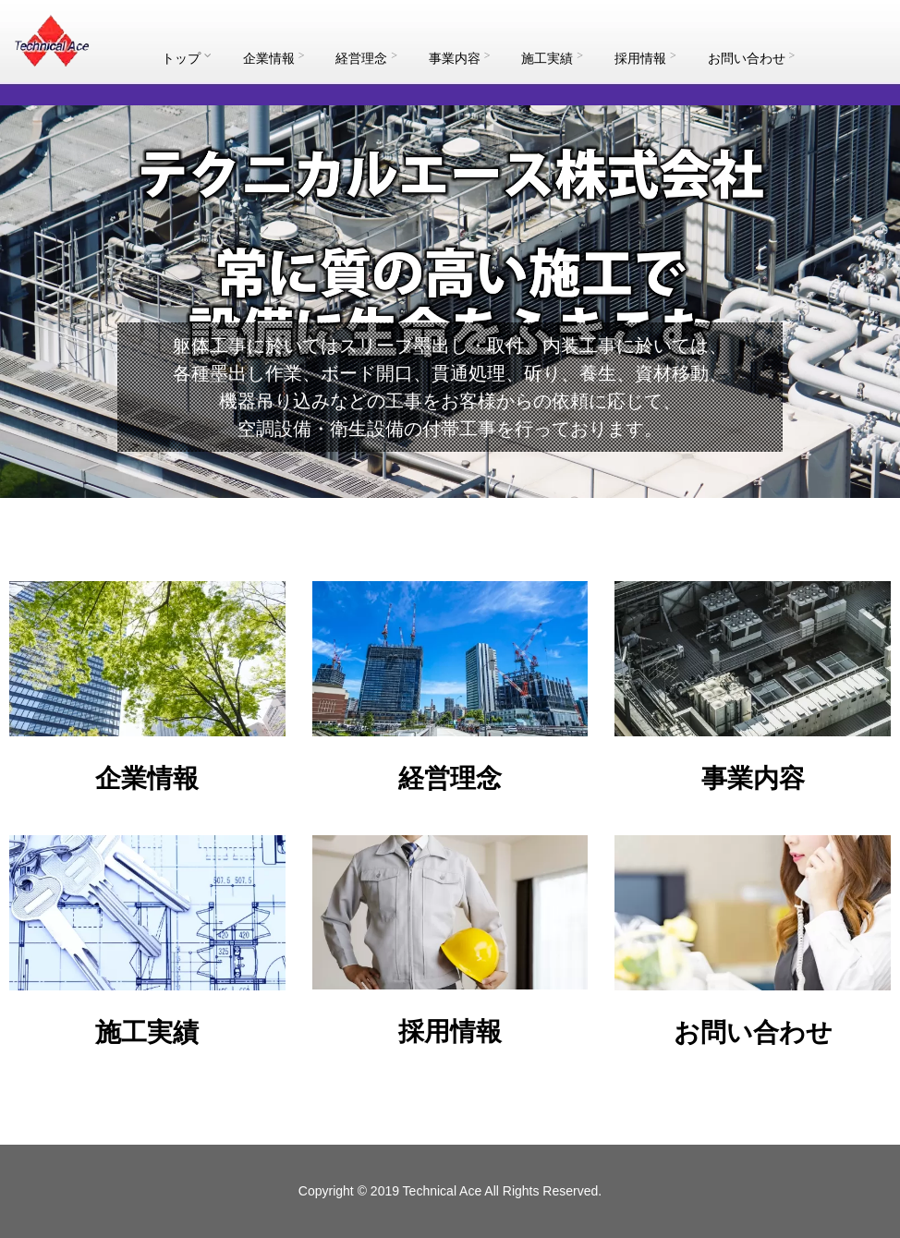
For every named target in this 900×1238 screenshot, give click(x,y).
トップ (187, 58)
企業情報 (274, 58)
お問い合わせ (752, 58)
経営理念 (366, 58)
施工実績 (552, 58)
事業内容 (460, 58)
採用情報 (645, 58)
